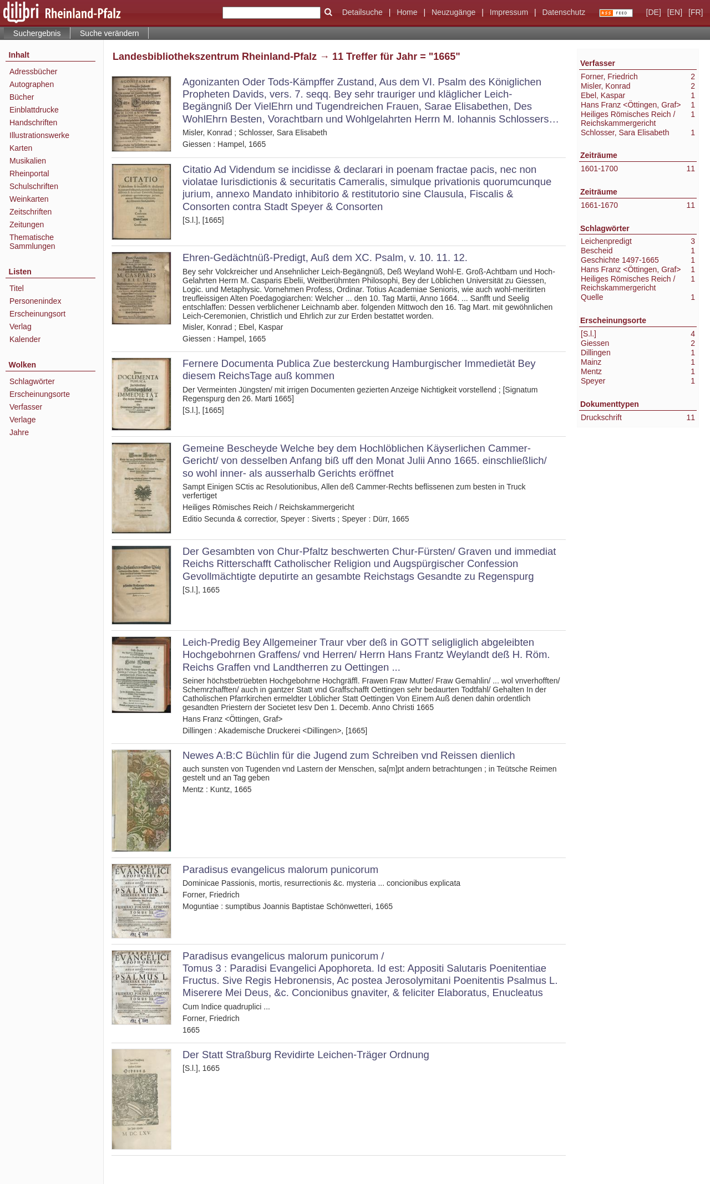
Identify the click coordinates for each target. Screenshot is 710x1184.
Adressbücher (33, 71)
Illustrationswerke (39, 135)
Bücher (21, 97)
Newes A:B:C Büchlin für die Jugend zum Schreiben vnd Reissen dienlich (348, 755)
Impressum (509, 12)
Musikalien (27, 160)
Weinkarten (29, 199)
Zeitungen (26, 224)
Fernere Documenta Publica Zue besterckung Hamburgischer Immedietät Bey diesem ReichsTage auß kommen (358, 369)
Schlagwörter (32, 381)
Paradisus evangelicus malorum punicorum (280, 869)
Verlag (20, 326)
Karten (20, 148)
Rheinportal (29, 173)
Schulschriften (33, 186)
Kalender (24, 339)
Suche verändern (109, 33)
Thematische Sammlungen (32, 242)
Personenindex (35, 301)
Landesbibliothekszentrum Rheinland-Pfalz (215, 56)
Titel (16, 288)
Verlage (22, 419)
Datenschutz (563, 12)
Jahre (19, 432)
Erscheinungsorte (39, 394)
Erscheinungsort (37, 313)
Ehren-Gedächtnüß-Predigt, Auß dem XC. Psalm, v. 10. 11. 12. (325, 257)
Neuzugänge (453, 12)
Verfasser (25, 406)
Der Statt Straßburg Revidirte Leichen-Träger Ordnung (305, 1054)
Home (407, 12)
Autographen (31, 84)
